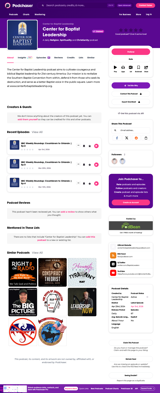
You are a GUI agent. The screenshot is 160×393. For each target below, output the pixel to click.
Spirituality (66, 40)
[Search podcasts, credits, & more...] (76, 5)
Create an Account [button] (131, 203)
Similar (90, 57)
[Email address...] (131, 130)
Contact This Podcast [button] (131, 94)
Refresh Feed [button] (131, 359)
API (136, 389)
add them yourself (28, 119)
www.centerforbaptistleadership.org (31, 86)
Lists (81, 57)
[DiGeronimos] (122, 161)
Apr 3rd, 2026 (137, 306)
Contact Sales (145, 5)
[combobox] (85, 5)
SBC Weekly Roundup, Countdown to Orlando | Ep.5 (46, 163)
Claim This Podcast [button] (131, 343)
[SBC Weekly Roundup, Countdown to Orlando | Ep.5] (14, 164)
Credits (71, 57)
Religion (54, 40)
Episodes (43, 57)
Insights (25, 57)
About (10, 57)
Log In (149, 14)
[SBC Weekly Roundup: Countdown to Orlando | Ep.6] (14, 145)
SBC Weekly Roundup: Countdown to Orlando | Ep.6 (46, 144)
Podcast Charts (112, 389)
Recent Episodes (18, 132)
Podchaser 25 (127, 389)
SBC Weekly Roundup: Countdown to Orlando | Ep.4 (46, 182)
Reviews (58, 57)
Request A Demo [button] (71, 389)
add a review (68, 211)
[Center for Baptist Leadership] (22, 35)
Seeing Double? (131, 375)
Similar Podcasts (18, 253)
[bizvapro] (114, 161)
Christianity (83, 40)
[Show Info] (147, 297)
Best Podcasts (97, 389)
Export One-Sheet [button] (131, 102)
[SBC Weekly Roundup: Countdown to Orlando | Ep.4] (14, 182)
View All (37, 132)
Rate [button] (131, 59)
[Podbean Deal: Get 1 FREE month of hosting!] (131, 227)
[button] (14, 14)
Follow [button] (130, 51)
